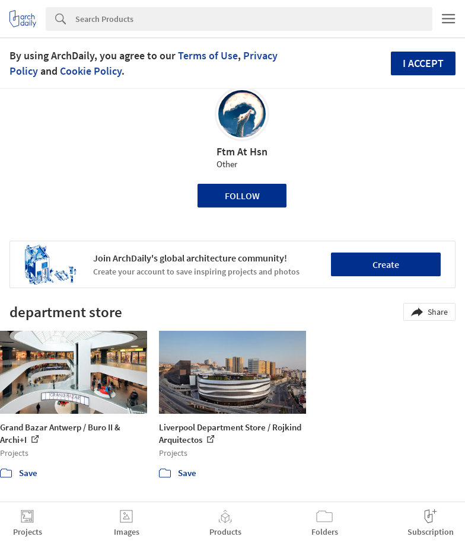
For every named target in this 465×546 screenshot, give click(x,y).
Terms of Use (208, 55)
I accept (423, 63)
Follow (242, 196)
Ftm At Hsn (241, 151)
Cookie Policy (91, 71)
